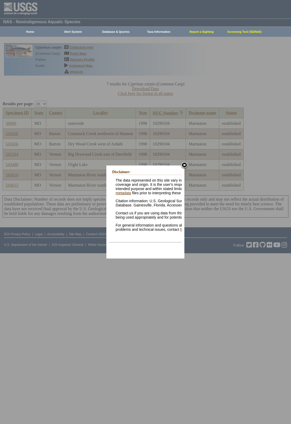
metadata (123, 193)
